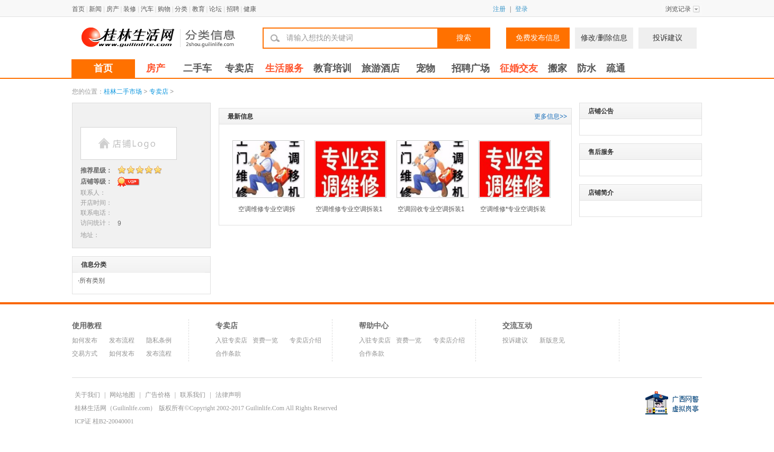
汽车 (147, 9)
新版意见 (552, 340)
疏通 (615, 68)
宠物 (425, 68)
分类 (181, 9)
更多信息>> (550, 116)
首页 (78, 9)
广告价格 (157, 395)
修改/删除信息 (604, 38)
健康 (250, 9)
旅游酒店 (381, 68)
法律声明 (228, 395)
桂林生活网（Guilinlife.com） (115, 408)
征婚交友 (519, 68)
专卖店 (239, 68)
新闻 (95, 9)
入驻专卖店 (231, 340)
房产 (112, 9)
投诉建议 (667, 38)
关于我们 (87, 395)
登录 (521, 9)
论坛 (215, 9)
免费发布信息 (538, 38)
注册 (499, 9)
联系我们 (192, 395)
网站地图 (122, 395)
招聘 (233, 9)
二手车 (197, 68)
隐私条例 (159, 340)
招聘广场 (471, 68)
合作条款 (228, 353)
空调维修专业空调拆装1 (349, 209)
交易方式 (84, 353)
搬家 (557, 68)
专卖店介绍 (305, 340)
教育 (198, 9)
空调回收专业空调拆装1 (431, 209)
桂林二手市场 (123, 91)
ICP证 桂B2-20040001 (104, 421)
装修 (129, 9)
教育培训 (332, 68)
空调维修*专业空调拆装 (513, 209)
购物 (164, 9)
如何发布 (84, 340)
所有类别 (92, 280)
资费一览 (265, 340)
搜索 (463, 38)
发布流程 (121, 340)
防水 (586, 68)
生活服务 (284, 68)
